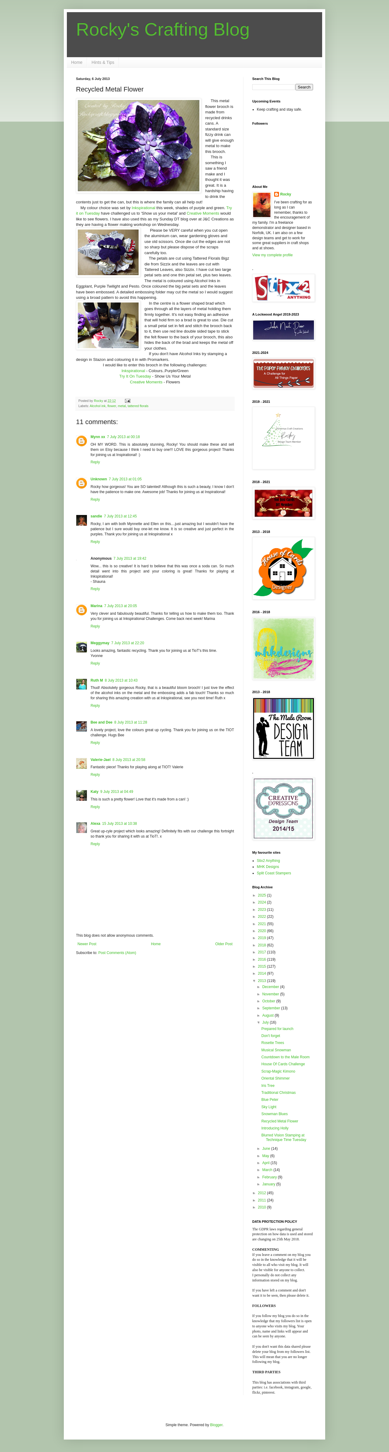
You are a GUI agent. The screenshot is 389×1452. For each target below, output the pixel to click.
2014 (262, 973)
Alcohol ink (97, 406)
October (269, 1001)
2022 (262, 916)
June (266, 1148)
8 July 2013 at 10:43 (121, 680)
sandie (96, 516)
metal (122, 406)
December (271, 987)
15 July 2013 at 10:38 (119, 823)
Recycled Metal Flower (279, 1121)
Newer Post (86, 944)
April (266, 1163)
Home (76, 62)
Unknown (99, 479)
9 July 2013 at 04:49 (116, 792)
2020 (262, 931)
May (266, 1156)
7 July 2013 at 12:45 (120, 516)
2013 (262, 981)
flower (111, 406)
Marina (96, 606)
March (268, 1170)
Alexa (95, 823)
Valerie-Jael (101, 760)
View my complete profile (272, 255)
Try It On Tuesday (135, 376)
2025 (262, 895)
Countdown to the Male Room (285, 1057)
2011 (262, 1200)
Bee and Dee (101, 722)
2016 (262, 959)
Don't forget (270, 1036)
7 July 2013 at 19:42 (129, 558)
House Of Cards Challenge (283, 1064)
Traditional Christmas (278, 1093)
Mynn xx (98, 437)
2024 (262, 902)
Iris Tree (267, 1086)
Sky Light (268, 1107)
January (269, 1184)
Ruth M (97, 680)
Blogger (216, 1425)
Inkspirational (144, 208)
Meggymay (100, 643)
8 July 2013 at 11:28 (130, 722)
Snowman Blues (274, 1114)
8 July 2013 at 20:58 (128, 760)
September (271, 1008)
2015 (262, 966)
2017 (262, 952)
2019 (262, 938)
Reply (95, 462)
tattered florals (138, 406)
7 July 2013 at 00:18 (123, 437)
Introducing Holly (274, 1128)
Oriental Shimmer (275, 1078)
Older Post (223, 944)
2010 (262, 1207)
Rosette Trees (272, 1043)
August (268, 1015)
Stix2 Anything (268, 861)
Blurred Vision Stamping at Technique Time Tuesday (283, 1137)
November (271, 994)
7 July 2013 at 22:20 (127, 643)
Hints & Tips (102, 62)
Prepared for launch (277, 1029)
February (270, 1177)
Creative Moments (203, 213)
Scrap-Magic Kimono (278, 1071)
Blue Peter (269, 1100)
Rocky (285, 194)
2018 (262, 945)
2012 (262, 1193)
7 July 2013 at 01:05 (125, 479)
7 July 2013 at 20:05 (120, 606)
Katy (94, 792)
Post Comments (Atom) (117, 953)
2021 (262, 924)
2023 (262, 910)
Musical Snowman (276, 1050)
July (266, 1022)
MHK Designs (268, 867)
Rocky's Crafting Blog (163, 29)
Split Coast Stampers (274, 873)
